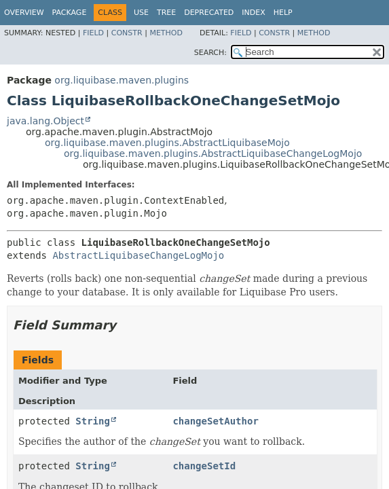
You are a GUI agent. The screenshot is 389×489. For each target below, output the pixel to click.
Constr (127, 33)
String (92, 421)
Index (253, 12)
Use (141, 12)
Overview (24, 12)
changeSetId (204, 465)
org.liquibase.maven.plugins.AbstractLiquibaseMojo (167, 142)
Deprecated (209, 12)
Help (283, 12)
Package (69, 12)
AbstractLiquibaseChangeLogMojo (138, 255)
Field (93, 33)
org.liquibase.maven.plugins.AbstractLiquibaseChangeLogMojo (213, 153)
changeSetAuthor (215, 421)
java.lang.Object (45, 120)
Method (166, 33)
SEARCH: (210, 52)
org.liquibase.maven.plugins (121, 80)
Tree (166, 12)
